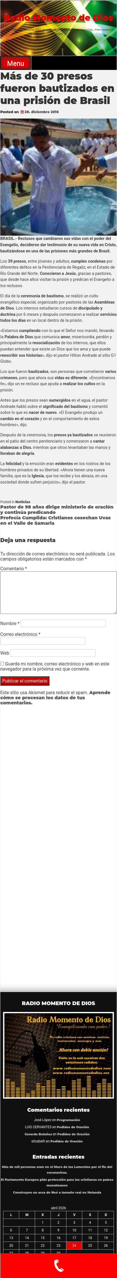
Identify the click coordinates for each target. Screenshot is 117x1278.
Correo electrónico (20, 634)
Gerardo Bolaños (38, 1134)
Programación (68, 1120)
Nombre (10, 623)
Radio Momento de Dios (58, 18)
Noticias (22, 502)
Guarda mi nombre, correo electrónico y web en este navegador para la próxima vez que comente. (54, 666)
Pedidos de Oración (73, 1127)
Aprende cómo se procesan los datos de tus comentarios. (55, 698)
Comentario (13, 568)
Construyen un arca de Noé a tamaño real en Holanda (57, 1192)
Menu (15, 63)
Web (4, 653)
